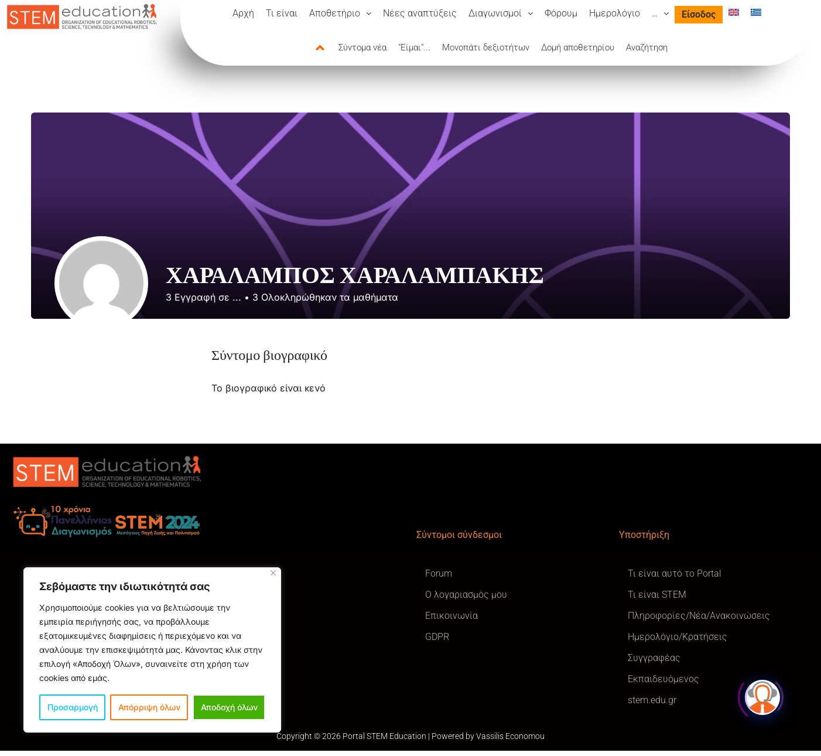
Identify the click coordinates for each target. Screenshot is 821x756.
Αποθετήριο (340, 13)
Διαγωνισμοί (500, 13)
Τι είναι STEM (657, 594)
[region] (152, 650)
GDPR (437, 636)
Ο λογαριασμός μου (466, 594)
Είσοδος (699, 14)
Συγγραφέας (654, 657)
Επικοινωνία (451, 615)
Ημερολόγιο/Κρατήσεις (677, 636)
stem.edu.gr (652, 700)
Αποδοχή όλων (229, 707)
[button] (340, 13)
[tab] (326, 48)
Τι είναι (281, 13)
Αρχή (243, 13)
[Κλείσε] (273, 572)
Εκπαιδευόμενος (663, 679)
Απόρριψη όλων (149, 707)
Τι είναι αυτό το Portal (674, 573)
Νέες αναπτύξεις (420, 13)
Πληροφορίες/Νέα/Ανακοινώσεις (699, 615)
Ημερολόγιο (614, 13)
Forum (438, 573)
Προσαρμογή (72, 707)
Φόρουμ (561, 13)
